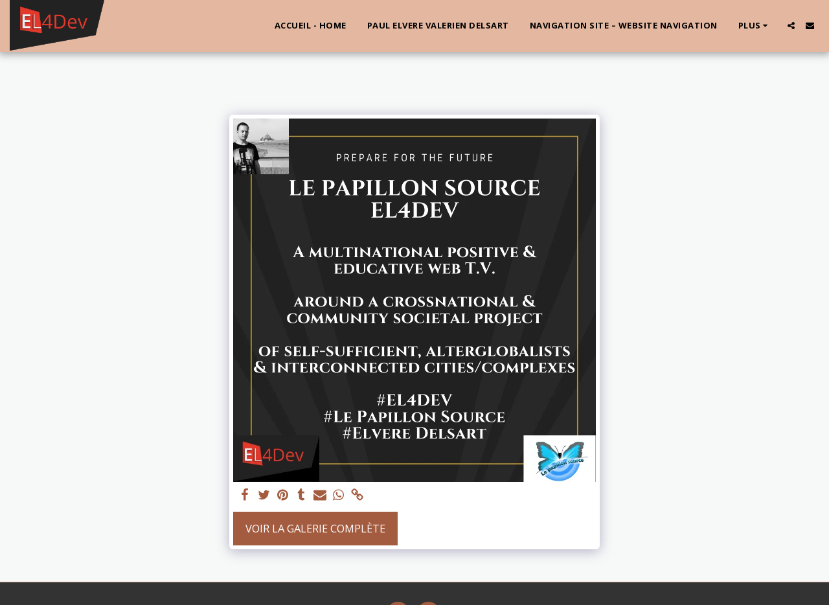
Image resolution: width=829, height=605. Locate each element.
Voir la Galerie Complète (315, 528)
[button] (791, 25)
